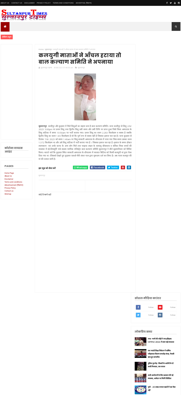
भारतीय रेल (145, 260)
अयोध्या (144, 265)
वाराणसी (144, 246)
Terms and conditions (63, 3)
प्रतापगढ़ (144, 256)
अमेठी (144, 228)
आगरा (144, 283)
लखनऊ (144, 214)
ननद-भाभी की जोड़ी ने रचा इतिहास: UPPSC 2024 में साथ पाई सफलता (163, 93)
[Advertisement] (16, 92)
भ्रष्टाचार (144, 306)
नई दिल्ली (145, 223)
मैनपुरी (144, 311)
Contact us (9, 191)
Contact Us (16, 3)
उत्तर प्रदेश (145, 210)
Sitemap (8, 194)
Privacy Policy (44, 3)
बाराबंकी (144, 297)
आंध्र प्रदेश (145, 279)
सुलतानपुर (80, 67)
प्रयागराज (145, 242)
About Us (5, 3)
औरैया (144, 288)
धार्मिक (144, 251)
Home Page (9, 173)
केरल (143, 292)
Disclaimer (29, 3)
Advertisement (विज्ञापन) (14, 185)
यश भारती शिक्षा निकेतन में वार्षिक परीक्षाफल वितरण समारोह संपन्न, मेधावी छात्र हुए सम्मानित (164, 106)
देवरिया (144, 269)
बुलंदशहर (145, 301)
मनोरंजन (144, 274)
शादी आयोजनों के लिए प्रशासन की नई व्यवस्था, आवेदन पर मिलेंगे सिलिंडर (164, 130)
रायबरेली (144, 233)
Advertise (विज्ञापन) (84, 3)
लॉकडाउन (145, 237)
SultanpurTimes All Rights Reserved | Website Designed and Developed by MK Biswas (56, 391)
